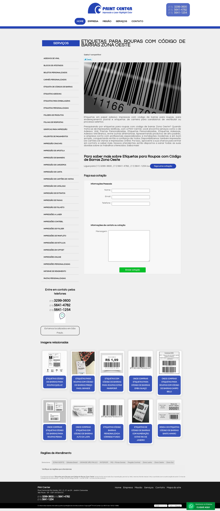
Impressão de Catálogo (55, 186)
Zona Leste (147, 463)
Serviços (121, 21)
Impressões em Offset (54, 250)
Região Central (134, 463)
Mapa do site (174, 488)
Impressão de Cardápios (55, 165)
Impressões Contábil (54, 222)
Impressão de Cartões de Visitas (59, 179)
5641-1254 (182, 13)
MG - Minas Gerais (118, 463)
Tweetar (88, 59)
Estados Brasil (72, 463)
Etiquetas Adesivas (53, 94)
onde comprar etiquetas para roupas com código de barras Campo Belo (169, 385)
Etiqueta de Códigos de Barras (58, 87)
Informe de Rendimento (55, 271)
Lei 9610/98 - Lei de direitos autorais (93, 478)
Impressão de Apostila (54, 151)
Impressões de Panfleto (55, 236)
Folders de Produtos (54, 115)
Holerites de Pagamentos (56, 136)
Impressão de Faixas (53, 200)
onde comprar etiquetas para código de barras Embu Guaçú (140, 384)
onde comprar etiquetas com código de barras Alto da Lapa (83, 432)
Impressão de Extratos (55, 193)
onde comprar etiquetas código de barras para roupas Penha (54, 432)
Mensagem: (120, 245)
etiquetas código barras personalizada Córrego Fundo (112, 432)
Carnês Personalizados (55, 80)
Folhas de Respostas (54, 122)
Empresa (93, 21)
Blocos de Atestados (54, 65)
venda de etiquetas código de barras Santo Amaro (169, 430)
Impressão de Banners (54, 158)
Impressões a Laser (53, 214)
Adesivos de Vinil (52, 58)
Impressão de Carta (53, 172)
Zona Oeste (159, 463)
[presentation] (109, 216)
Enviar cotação (132, 270)
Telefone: (126, 203)
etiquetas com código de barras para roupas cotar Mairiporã (112, 384)
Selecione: (46, 463)
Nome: (127, 190)
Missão (107, 21)
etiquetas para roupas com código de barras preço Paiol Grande (83, 384)
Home (80, 21)
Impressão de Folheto (54, 207)
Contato (137, 21)
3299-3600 (182, 7)
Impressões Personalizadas (57, 264)
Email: (127, 197)
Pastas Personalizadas (55, 278)
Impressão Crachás (53, 143)
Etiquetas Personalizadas (56, 108)
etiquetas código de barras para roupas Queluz (54, 382)
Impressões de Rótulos (55, 243)
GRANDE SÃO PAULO (88, 463)
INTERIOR (104, 463)
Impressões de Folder (54, 229)
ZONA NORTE (58, 463)
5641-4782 (182, 10)
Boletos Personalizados (56, 73)
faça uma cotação (163, 166)
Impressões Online (52, 257)
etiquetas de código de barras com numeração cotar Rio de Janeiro (140, 434)
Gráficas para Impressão (56, 129)
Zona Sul (169, 463)
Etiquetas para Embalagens (57, 101)
